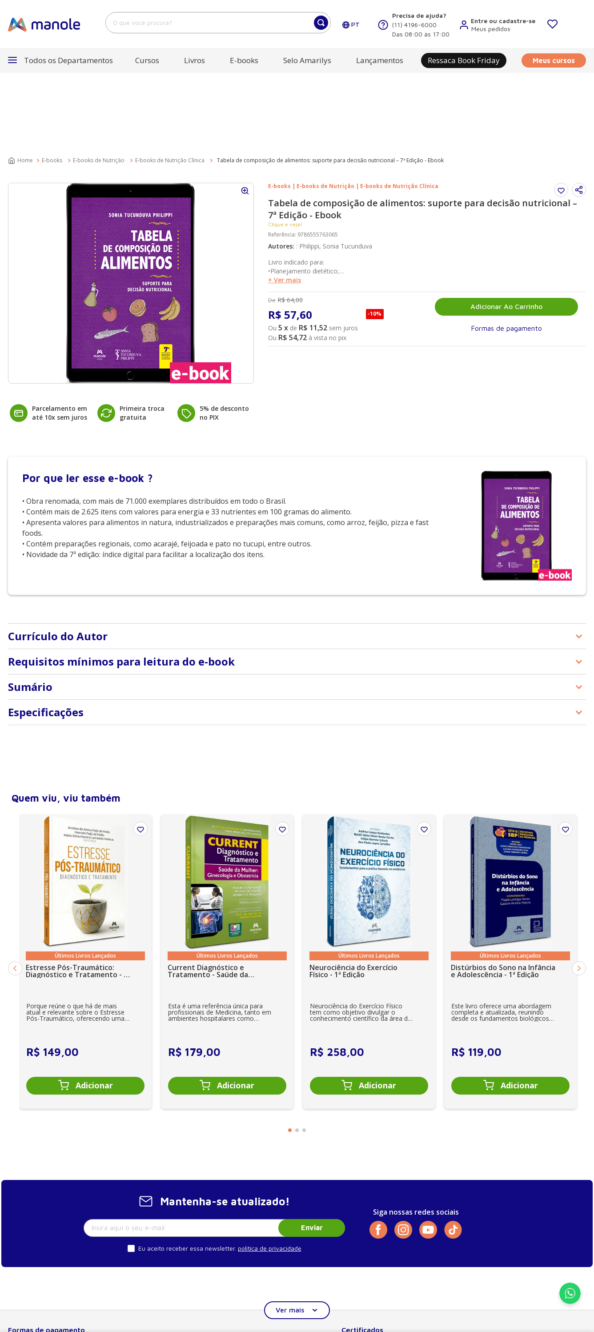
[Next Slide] (579, 889)
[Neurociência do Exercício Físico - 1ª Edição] (369, 881)
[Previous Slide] (15, 889)
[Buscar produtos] (321, 23)
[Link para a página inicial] (21, 80)
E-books (52, 80)
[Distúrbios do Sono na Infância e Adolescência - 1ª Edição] (510, 881)
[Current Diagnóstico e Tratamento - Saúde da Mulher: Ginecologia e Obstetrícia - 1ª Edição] (227, 881)
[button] (579, 110)
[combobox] (218, 22)
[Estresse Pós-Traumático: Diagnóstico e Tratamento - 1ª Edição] (85, 881)
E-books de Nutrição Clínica (170, 80)
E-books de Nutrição (98, 80)
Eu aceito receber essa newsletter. (187, 1168)
